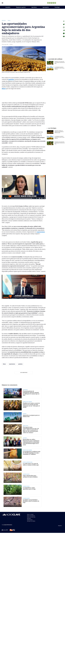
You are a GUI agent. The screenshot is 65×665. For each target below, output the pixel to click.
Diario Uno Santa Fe (31, 515)
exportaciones (41, 232)
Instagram (50, 3)
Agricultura (34, 7)
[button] (2, 2)
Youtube (55, 3)
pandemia (11, 79)
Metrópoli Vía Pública (31, 521)
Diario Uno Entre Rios (31, 517)
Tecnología (57, 7)
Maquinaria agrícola (21, 7)
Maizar (9, 20)
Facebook (51, 3)
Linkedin (53, 3)
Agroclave (4, 20)
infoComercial (29, 519)
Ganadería (7, 7)
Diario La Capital (30, 514)
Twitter (48, 3)
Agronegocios (46, 7)
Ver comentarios (23, 372)
